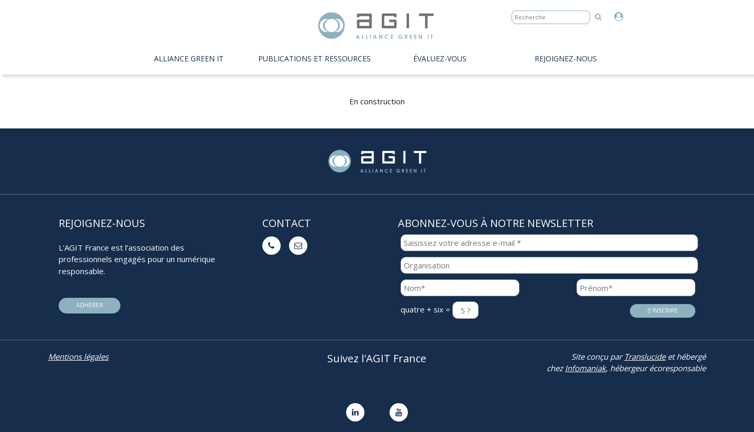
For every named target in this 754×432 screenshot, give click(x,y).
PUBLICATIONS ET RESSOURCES (314, 58)
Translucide (645, 356)
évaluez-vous (440, 58)
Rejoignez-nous (566, 58)
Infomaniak (585, 368)
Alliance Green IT (189, 58)
